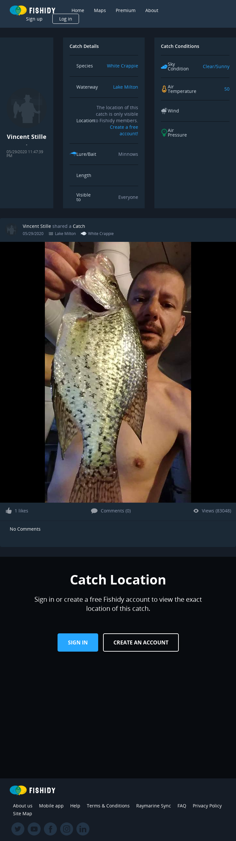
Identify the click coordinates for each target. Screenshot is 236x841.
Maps (100, 10)
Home (78, 10)
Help (75, 806)
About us (23, 806)
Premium (126, 10)
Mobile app (51, 806)
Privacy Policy (207, 806)
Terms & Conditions (108, 806)
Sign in (78, 642)
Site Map (22, 813)
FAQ (181, 806)
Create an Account (140, 642)
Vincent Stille (37, 226)
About (151, 10)
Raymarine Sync (153, 806)
